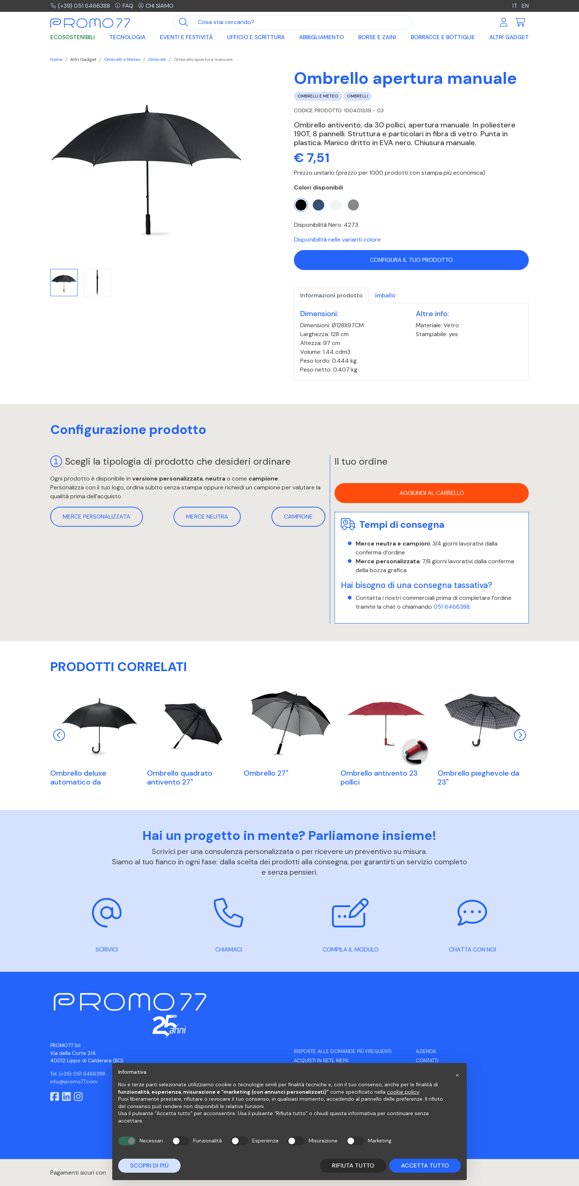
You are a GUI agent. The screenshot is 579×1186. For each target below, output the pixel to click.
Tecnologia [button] (127, 37)
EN (525, 6)
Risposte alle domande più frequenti (342, 1051)
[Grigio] (353, 205)
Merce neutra (207, 516)
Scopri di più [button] (149, 1165)
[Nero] (301, 205)
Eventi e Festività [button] (186, 37)
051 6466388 (452, 607)
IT (516, 6)
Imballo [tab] (385, 295)
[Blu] (318, 205)
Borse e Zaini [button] (377, 37)
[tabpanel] (411, 341)
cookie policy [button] (403, 1091)
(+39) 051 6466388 (80, 6)
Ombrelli (157, 59)
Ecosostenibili (72, 37)
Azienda (426, 1051)
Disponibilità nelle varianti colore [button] (337, 239)
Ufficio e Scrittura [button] (256, 37)
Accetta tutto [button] (425, 1165)
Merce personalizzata (96, 516)
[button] (457, 1075)
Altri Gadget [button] (509, 37)
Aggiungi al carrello (432, 493)
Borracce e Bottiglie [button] (443, 37)
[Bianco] (336, 205)
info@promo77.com (73, 1082)
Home (56, 59)
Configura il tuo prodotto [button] (411, 260)
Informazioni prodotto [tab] (331, 295)
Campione (298, 516)
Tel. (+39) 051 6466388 (77, 1074)
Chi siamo (156, 6)
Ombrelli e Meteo (122, 59)
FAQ (124, 6)
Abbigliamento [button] (321, 37)
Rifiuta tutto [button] (353, 1165)
